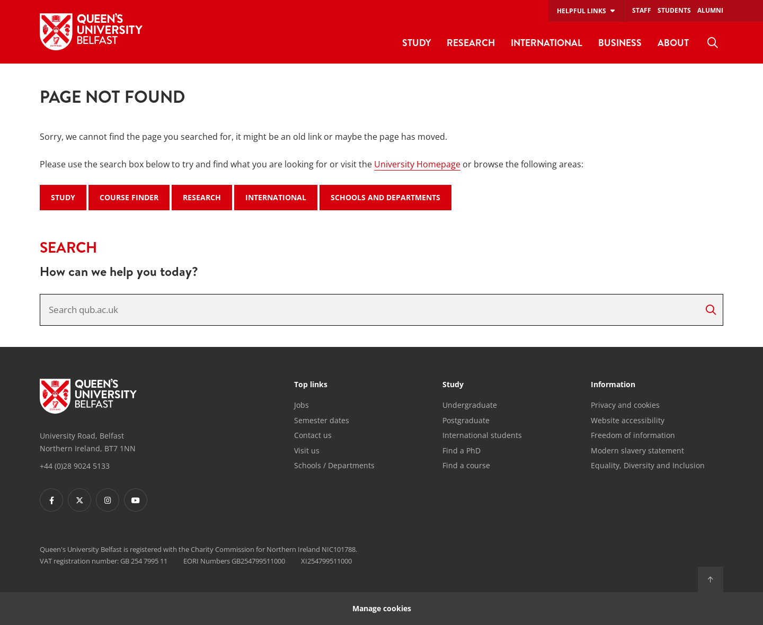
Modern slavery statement (637, 450)
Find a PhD (461, 450)
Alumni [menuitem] (710, 10)
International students (482, 435)
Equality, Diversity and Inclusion (648, 465)
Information (613, 385)
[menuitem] (712, 42)
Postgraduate (466, 420)
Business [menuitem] (620, 42)
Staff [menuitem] (641, 10)
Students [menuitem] (674, 10)
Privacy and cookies (625, 405)
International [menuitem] (546, 42)
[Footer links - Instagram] (107, 500)
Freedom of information (633, 435)
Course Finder (129, 197)
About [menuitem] (673, 42)
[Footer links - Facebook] (51, 500)
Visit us (307, 450)
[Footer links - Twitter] (79, 500)
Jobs (301, 405)
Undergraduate (469, 405)
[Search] (710, 310)
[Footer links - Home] (88, 396)
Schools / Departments (334, 465)
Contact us (313, 435)
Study (63, 197)
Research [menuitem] (471, 42)
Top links (310, 385)
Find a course (466, 465)
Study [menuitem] (416, 42)
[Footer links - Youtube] (135, 500)
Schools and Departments (385, 197)
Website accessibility (627, 420)
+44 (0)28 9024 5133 (75, 466)
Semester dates (321, 420)
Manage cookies (381, 608)
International (275, 197)
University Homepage (417, 164)
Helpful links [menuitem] (581, 10)
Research (202, 197)
